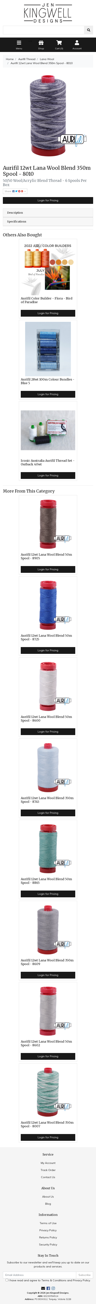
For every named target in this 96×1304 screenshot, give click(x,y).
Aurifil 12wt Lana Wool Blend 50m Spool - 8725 (46, 637)
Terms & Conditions (53, 1280)
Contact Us (48, 1177)
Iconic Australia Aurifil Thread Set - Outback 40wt (47, 462)
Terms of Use (48, 1223)
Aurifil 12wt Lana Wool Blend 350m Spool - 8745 (47, 800)
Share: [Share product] (14, 191)
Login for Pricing (48, 200)
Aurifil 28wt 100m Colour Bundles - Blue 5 (47, 381)
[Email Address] (39, 1275)
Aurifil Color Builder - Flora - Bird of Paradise (46, 300)
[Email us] (43, 1288)
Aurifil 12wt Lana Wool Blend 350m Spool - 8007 (47, 1124)
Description (15, 212)
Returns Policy (48, 1237)
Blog (48, 1203)
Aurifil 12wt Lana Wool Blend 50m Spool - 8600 (46, 718)
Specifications (16, 221)
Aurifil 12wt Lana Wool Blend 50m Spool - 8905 (46, 556)
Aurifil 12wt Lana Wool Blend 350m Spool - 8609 (47, 962)
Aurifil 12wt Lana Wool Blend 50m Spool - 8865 (46, 881)
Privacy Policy (48, 1230)
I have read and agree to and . (48, 1280)
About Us (48, 1196)
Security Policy (48, 1244)
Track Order (48, 1170)
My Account (48, 1163)
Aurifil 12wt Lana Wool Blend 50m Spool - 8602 (46, 1043)
